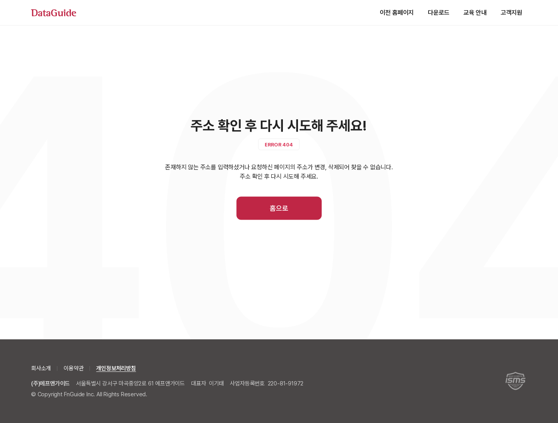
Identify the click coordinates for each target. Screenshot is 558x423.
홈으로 (279, 208)
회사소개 (41, 368)
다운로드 (439, 12)
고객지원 (511, 12)
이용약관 (73, 368)
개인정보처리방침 (116, 368)
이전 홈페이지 (397, 12)
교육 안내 (475, 12)
